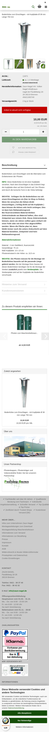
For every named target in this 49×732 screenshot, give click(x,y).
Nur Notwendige (24, 721)
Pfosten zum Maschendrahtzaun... (24, 333)
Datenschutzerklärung (16, 708)
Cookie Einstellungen (11, 558)
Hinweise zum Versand (14, 284)
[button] (6, 132)
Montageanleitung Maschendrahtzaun (18, 530)
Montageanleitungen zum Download (17, 526)
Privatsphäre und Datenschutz (14, 555)
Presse (5, 539)
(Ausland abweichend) (30, 82)
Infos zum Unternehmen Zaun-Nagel (17, 523)
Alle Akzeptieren (24, 713)
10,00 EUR (24, 420)
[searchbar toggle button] (33, 7)
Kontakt (5, 546)
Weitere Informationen (24, 727)
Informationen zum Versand (13, 533)
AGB (4, 549)
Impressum (6, 542)
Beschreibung (9, 165)
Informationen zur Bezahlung (14, 536)
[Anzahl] (24, 132)
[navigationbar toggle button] (46, 7)
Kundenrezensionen (13, 290)
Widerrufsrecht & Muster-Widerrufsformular (20, 552)
